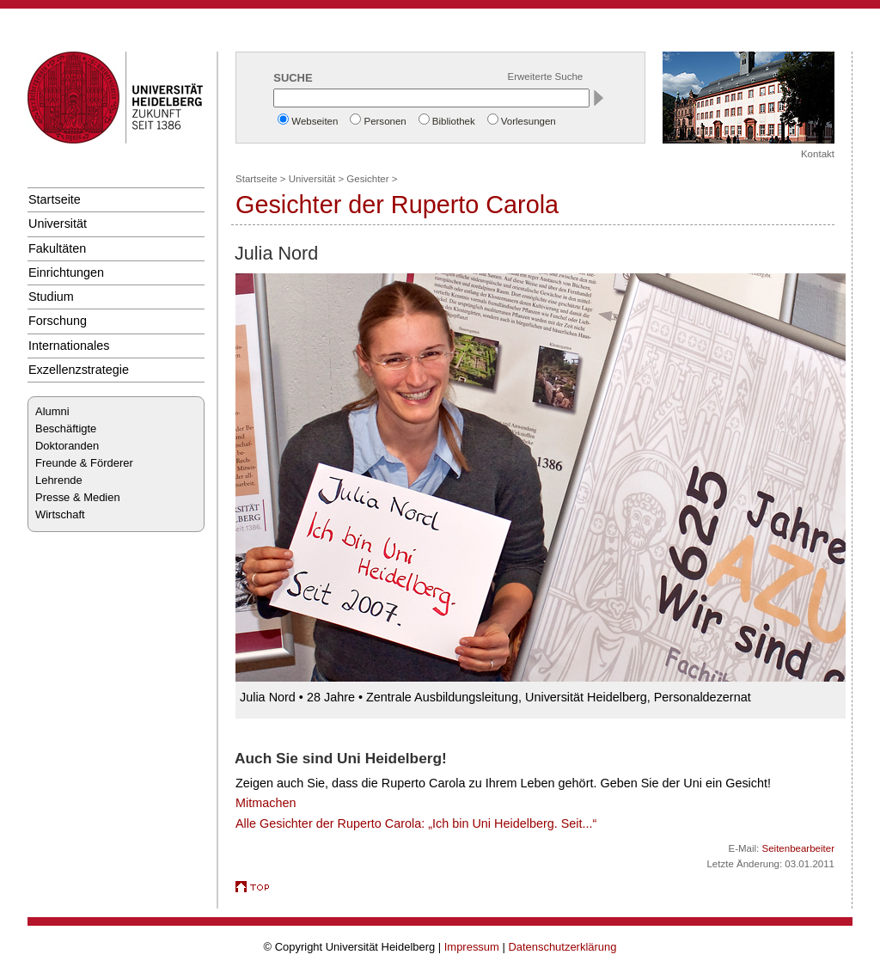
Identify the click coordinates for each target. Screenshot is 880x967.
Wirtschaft (60, 514)
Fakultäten (57, 248)
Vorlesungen (528, 121)
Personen (385, 121)
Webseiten (314, 121)
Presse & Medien (77, 497)
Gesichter (367, 179)
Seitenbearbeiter (797, 848)
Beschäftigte (65, 428)
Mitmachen (265, 803)
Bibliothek (453, 121)
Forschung (57, 320)
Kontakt (817, 154)
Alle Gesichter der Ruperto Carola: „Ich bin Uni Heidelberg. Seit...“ (415, 823)
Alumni (52, 411)
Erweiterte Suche (546, 76)
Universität (57, 223)
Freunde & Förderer (84, 462)
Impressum (471, 946)
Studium (51, 296)
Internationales (69, 345)
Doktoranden (67, 445)
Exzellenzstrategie (78, 369)
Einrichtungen (66, 272)
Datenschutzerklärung (562, 946)
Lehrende (58, 480)
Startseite (54, 199)
